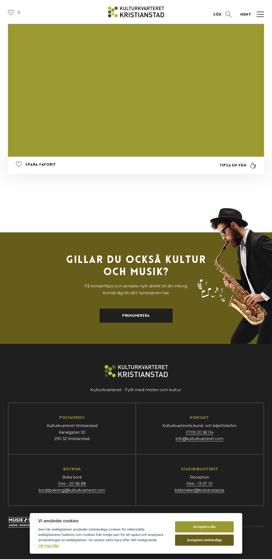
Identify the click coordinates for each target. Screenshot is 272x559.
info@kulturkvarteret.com (199, 438)
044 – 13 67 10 (199, 483)
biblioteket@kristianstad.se (199, 490)
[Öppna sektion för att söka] (222, 14)
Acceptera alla (204, 527)
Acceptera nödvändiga (204, 540)
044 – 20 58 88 (72, 483)
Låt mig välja (48, 545)
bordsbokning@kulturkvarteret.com (72, 490)
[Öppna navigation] (251, 14)
